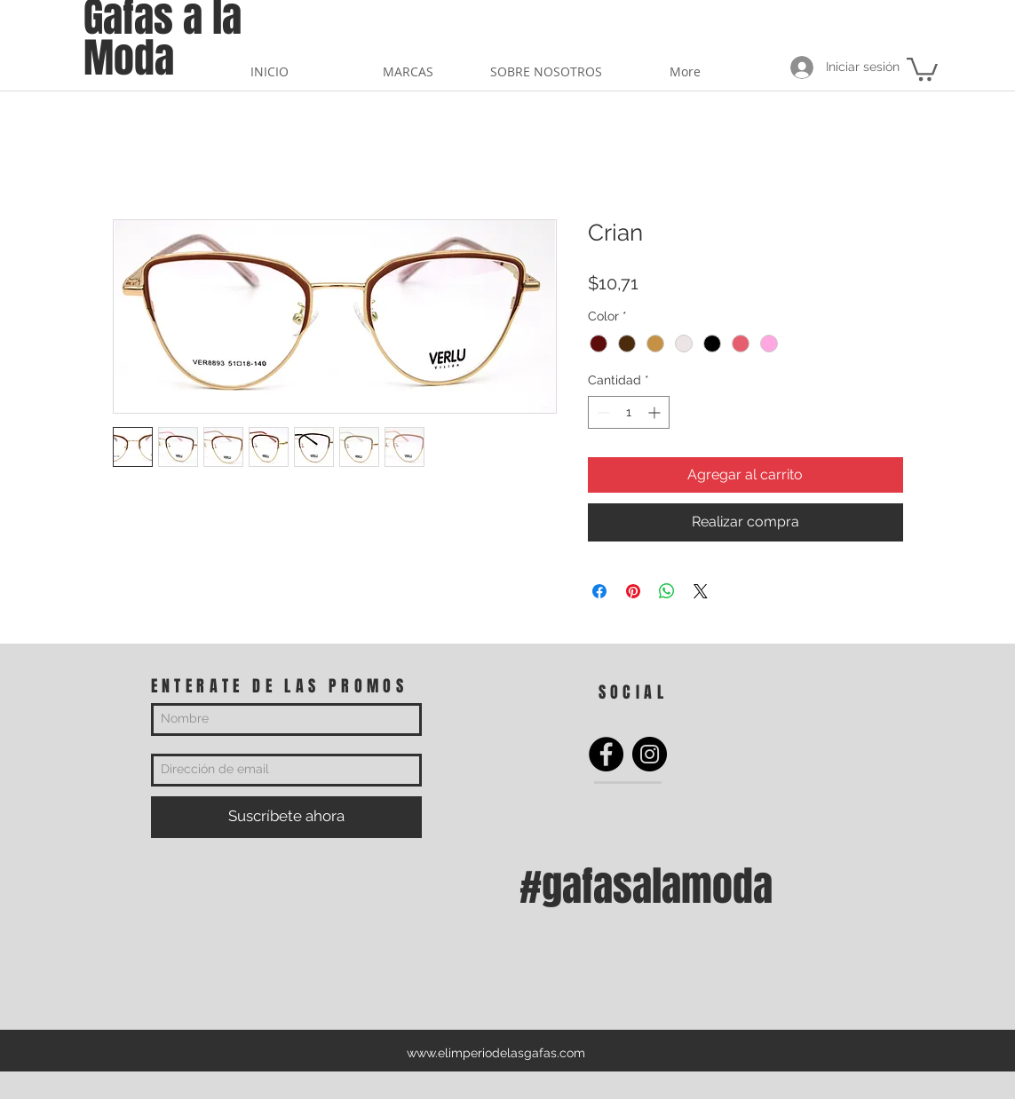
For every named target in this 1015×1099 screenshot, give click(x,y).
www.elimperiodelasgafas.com (496, 1053)
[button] (922, 68)
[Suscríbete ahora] (286, 817)
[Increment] (656, 412)
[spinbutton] (629, 412)
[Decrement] (602, 412)
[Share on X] (700, 591)
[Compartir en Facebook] (599, 591)
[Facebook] (606, 754)
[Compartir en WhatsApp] (667, 591)
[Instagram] (649, 754)
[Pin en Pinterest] (633, 591)
